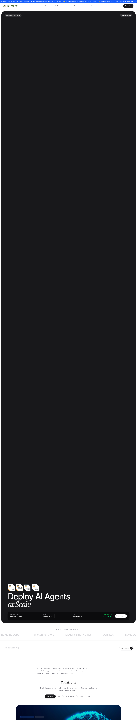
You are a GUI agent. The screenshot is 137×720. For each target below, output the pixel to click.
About (93, 6)
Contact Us (128, 6)
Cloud (76, 6)
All (89, 696)
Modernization (70, 696)
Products (58, 6)
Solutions (48, 6)
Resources (85, 6)
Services (67, 6)
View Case (120, 616)
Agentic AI (50, 696)
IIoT (59, 696)
